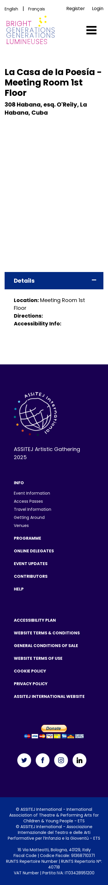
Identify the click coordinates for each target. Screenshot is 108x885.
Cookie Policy (30, 671)
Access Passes (28, 501)
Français (36, 9)
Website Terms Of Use (38, 658)
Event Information (32, 493)
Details (24, 281)
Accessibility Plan (35, 620)
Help (19, 589)
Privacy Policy (31, 684)
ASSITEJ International (41, 809)
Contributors (31, 576)
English (11, 9)
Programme (27, 538)
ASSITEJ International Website (49, 696)
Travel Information (32, 509)
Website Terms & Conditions (47, 633)
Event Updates (31, 564)
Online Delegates (34, 551)
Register (75, 8)
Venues (21, 525)
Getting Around (29, 517)
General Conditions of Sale (46, 646)
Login (97, 8)
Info (19, 483)
